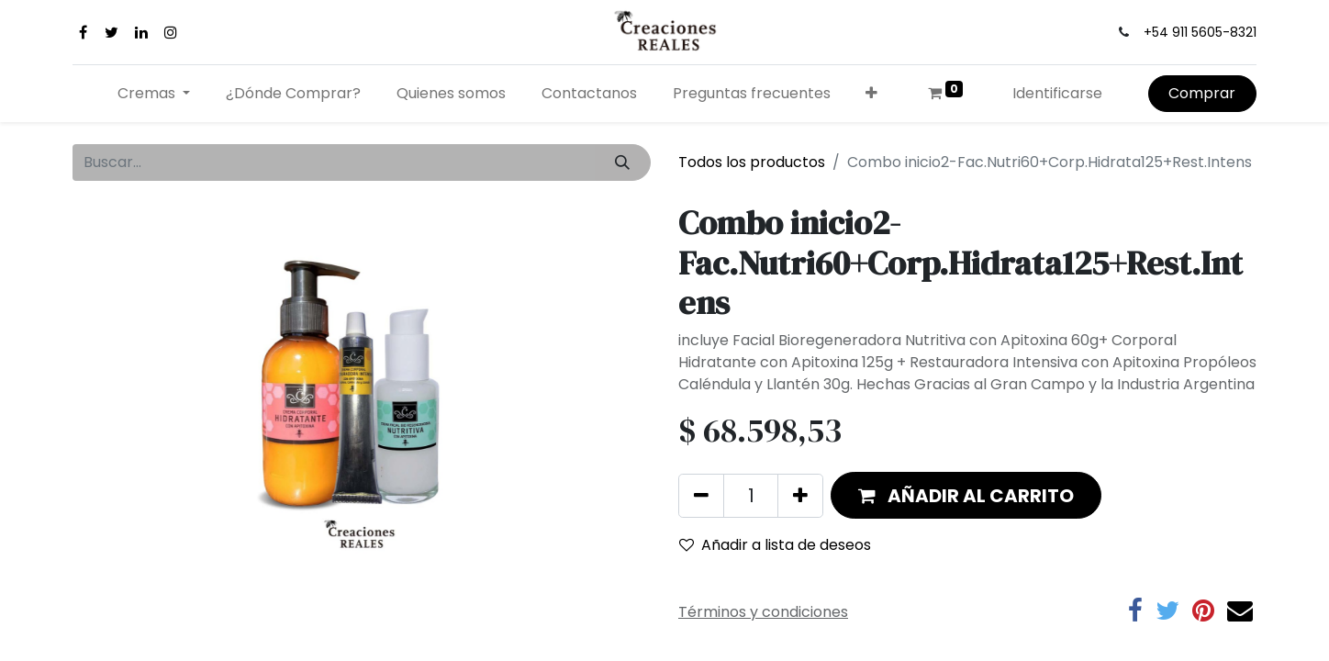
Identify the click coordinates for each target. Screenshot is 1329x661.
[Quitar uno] (701, 496)
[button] (872, 93)
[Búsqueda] (623, 162)
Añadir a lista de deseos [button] (775, 544)
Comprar (1201, 93)
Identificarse (1057, 93)
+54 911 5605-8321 (1200, 32)
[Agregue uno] (800, 496)
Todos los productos (751, 162)
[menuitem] (293, 93)
